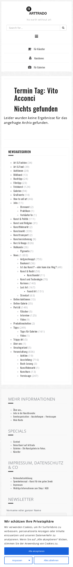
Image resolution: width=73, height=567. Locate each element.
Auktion (24, 355)
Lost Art (24, 287)
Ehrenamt (25, 207)
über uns (17, 343)
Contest (16, 441)
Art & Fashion (20, 162)
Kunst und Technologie (31, 279)
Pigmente (24, 251)
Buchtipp (17, 178)
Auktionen (18, 170)
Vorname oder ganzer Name (23, 510)
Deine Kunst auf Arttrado (24, 445)
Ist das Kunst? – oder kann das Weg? (38, 267)
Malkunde (18, 247)
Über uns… (17, 410)
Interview (24, 315)
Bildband (17, 175)
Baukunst (25, 263)
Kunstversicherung (22, 239)
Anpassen (16, 560)
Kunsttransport (21, 235)
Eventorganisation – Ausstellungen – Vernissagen (34, 416)
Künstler (16, 451)
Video (23, 319)
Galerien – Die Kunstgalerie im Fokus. (29, 448)
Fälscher (24, 311)
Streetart (24, 295)
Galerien (17, 191)
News (16, 255)
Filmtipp (17, 183)
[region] (36, 541)
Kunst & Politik (20, 219)
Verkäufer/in (26, 215)
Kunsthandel (33, 275)
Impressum (18, 484)
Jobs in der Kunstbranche (24, 413)
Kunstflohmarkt (21, 227)
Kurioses (24, 283)
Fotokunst (18, 186)
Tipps (16, 327)
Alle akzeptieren (36, 551)
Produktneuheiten (22, 323)
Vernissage (25, 375)
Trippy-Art (18, 339)
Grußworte (18, 195)
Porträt (17, 307)
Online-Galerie (20, 303)
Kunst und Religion (22, 223)
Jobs (15, 203)
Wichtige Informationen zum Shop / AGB (30, 488)
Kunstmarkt (19, 231)
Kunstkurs (25, 371)
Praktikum (25, 211)
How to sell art (20, 199)
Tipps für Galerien (29, 331)
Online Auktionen (21, 299)
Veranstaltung (20, 351)
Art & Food (18, 166)
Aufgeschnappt (27, 259)
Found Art (32, 291)
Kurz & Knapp (20, 243)
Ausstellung (26, 359)
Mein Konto (18, 420)
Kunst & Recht (27, 271)
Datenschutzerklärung (23, 478)
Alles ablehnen (51, 560)
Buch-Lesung (26, 363)
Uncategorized (20, 347)
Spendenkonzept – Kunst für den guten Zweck (33, 481)
